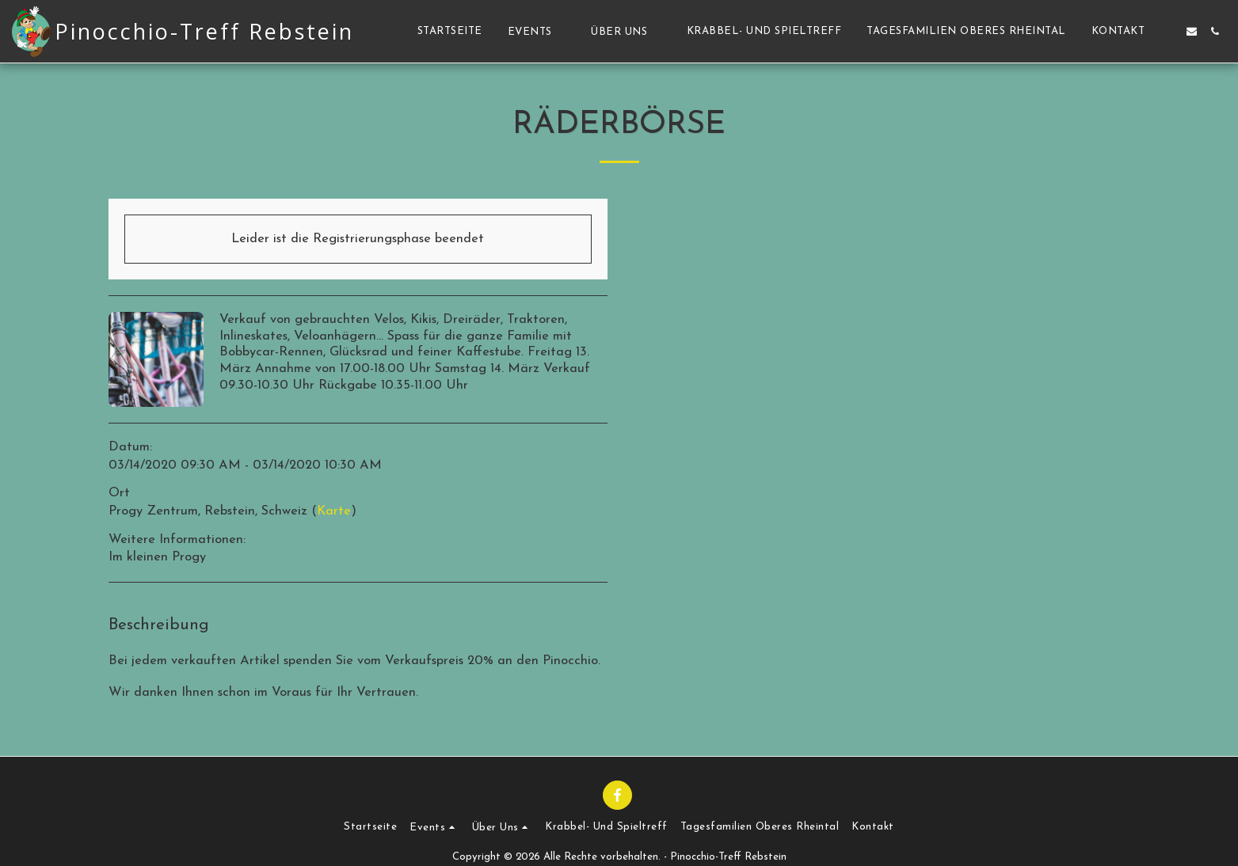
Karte (334, 511)
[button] (537, 31)
